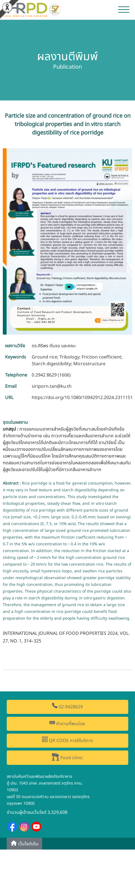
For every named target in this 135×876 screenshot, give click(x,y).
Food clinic (67, 757)
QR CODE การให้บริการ (67, 740)
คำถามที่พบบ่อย (67, 723)
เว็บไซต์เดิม (24, 843)
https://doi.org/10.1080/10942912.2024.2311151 (82, 397)
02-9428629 (67, 706)
